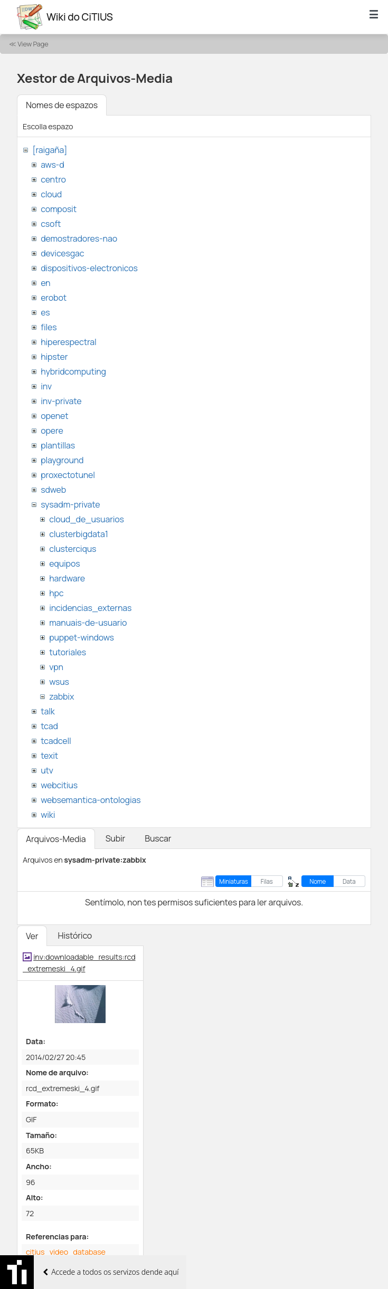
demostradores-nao (79, 238)
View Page (32, 44)
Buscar (158, 838)
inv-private (61, 401)
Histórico (75, 935)
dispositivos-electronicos (89, 268)
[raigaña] (49, 150)
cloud (51, 194)
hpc (56, 593)
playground (62, 460)
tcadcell (56, 741)
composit (59, 209)
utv (47, 770)
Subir (116, 838)
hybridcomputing (73, 371)
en (45, 283)
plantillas (58, 445)
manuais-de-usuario (88, 622)
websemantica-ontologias (90, 800)
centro (53, 179)
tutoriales (67, 652)
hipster (54, 356)
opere (52, 430)
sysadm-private (70, 504)
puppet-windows (81, 637)
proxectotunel (68, 475)
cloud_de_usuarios (86, 519)
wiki (48, 814)
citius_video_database (66, 1252)
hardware (67, 578)
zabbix (61, 696)
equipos (64, 563)
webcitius (59, 785)
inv (46, 386)
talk (47, 711)
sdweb (53, 489)
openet (54, 416)
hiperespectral (68, 342)
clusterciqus (72, 549)
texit (49, 755)
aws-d (52, 164)
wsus (59, 682)
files (48, 327)
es (45, 312)
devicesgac (62, 253)
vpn (56, 667)
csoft (51, 224)
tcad (49, 726)
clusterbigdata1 (78, 534)
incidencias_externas (90, 608)
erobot (54, 297)
